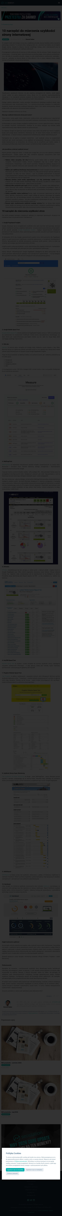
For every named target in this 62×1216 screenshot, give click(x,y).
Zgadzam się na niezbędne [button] (34, 1170)
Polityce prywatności (21, 1161)
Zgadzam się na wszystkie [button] (15, 1170)
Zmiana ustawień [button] (12, 1173)
